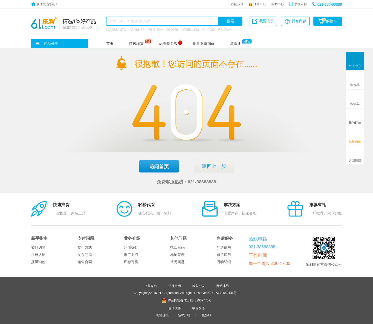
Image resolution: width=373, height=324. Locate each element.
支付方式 (84, 247)
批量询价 (38, 262)
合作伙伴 (174, 307)
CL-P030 (208, 29)
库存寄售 (131, 262)
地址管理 (177, 254)
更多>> (207, 314)
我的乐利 (237, 3)
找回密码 (177, 247)
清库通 (235, 43)
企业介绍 (150, 285)
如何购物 (38, 247)
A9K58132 (137, 29)
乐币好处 (131, 247)
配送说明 (224, 247)
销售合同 (84, 262)
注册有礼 (260, 3)
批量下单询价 (203, 43)
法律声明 (174, 285)
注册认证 (38, 254)
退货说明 (224, 254)
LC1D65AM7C (116, 29)
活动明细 (224, 262)
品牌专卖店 (168, 43)
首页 (109, 43)
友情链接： (164, 314)
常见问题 (177, 262)
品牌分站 (184, 314)
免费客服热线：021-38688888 (186, 181)
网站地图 (222, 285)
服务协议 (198, 285)
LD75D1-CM (190, 29)
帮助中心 (277, 3)
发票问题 (84, 254)
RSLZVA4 (225, 29)
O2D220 (172, 29)
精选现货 (136, 43)
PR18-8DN (155, 29)
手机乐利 (300, 3)
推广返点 (131, 254)
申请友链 (198, 307)
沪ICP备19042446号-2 (223, 292)
